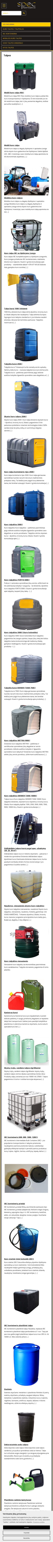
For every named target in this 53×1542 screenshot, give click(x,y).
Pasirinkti (26, 1533)
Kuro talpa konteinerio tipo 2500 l (19, 472)
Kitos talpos (8, 48)
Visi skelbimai (8, 24)
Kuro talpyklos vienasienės (16, 961)
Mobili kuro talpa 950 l (14, 92)
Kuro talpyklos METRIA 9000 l (17, 740)
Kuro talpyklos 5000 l (13, 524)
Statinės (8, 1389)
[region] (26, 1526)
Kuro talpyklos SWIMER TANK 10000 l (20, 796)
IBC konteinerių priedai (14, 1203)
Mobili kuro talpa (11, 145)
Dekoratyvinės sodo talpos (16, 1444)
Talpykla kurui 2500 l (13, 364)
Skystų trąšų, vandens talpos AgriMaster (22, 1068)
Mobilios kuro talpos (12, 38)
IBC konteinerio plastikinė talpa (18, 1325)
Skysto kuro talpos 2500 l (15, 416)
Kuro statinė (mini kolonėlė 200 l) (19, 1259)
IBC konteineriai (10, 34)
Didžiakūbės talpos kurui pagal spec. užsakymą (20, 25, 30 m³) (25, 849)
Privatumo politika (38, 1522)
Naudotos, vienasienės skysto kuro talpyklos (24, 906)
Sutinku (26, 1527)
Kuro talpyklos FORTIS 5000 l (16, 580)
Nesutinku (26, 1538)
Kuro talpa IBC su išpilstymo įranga (20, 253)
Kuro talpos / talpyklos (13, 29)
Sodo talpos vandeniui (13, 43)
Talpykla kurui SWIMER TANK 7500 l (19, 688)
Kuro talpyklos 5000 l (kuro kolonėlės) (21, 632)
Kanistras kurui (11, 1012)
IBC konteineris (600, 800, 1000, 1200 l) (21, 1137)
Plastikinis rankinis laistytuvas (17, 1500)
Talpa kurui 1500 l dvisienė (15, 308)
